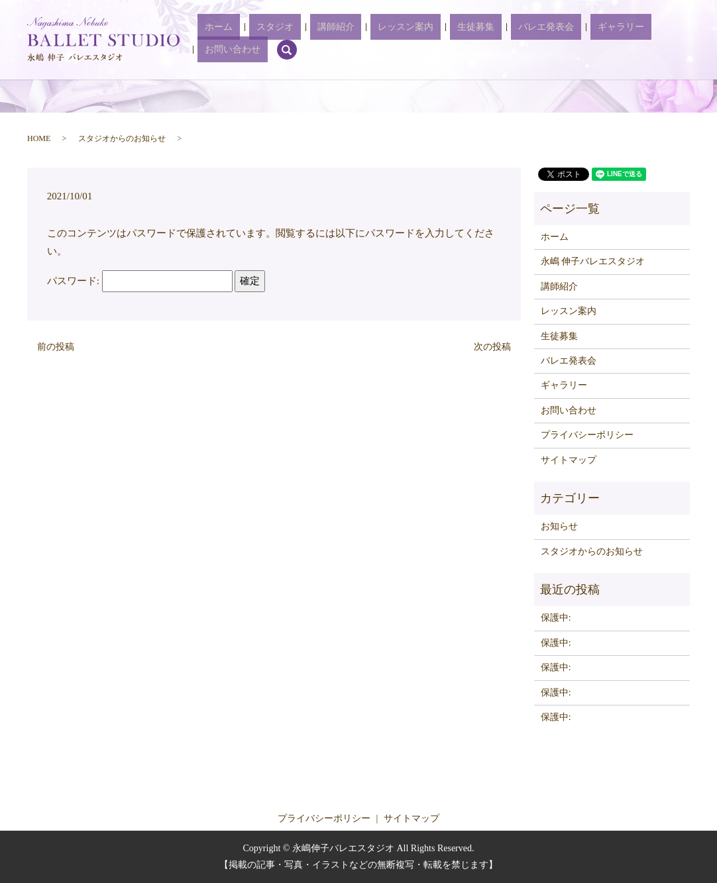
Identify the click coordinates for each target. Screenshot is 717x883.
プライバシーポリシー (587, 435)
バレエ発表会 (507, 40)
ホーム (252, 40)
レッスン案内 (396, 40)
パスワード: (140, 281)
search (675, 40)
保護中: (556, 618)
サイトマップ (568, 460)
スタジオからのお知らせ (122, 138)
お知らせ (559, 526)
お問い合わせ (628, 40)
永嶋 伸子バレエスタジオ (593, 261)
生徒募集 (451, 40)
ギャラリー (568, 40)
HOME (38, 138)
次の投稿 (492, 347)
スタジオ (294, 40)
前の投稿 (55, 347)
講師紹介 (340, 40)
